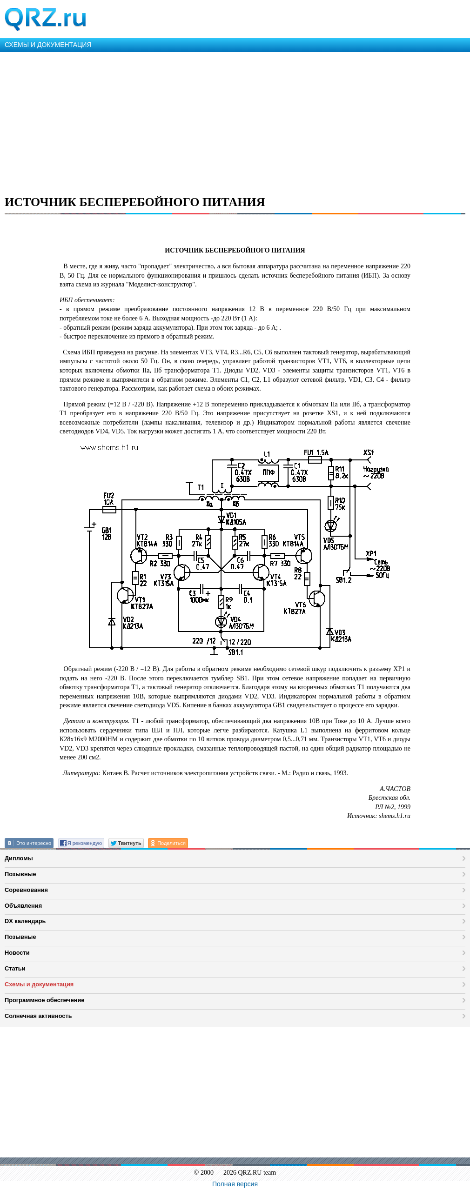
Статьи (15, 968)
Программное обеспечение (44, 1000)
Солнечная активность (38, 1015)
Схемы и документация (39, 984)
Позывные (20, 874)
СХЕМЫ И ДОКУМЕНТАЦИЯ (48, 44)
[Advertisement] (235, 122)
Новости (17, 952)
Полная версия (235, 1184)
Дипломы (19, 858)
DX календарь (25, 920)
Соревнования (26, 889)
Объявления (23, 905)
